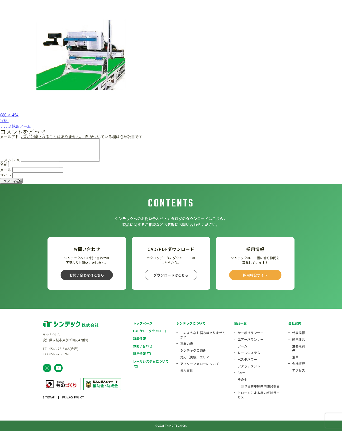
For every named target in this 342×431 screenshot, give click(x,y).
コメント (10, 160)
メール (5, 169)
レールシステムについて (151, 361)
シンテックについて (191, 323)
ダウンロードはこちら (170, 275)
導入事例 (186, 370)
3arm (242, 373)
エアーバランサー (251, 339)
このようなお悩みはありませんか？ (203, 335)
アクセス (298, 370)
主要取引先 (298, 348)
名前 (4, 164)
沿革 (295, 357)
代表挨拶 (298, 333)
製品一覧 (240, 323)
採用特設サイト (255, 275)
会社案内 (294, 323)
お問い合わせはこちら (86, 275)
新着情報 (139, 338)
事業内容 (186, 344)
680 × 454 (9, 115)
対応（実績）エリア (194, 357)
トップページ (142, 323)
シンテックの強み (193, 350)
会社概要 (298, 364)
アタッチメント (249, 366)
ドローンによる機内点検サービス (259, 395)
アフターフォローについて (199, 364)
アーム (242, 346)
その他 (242, 379)
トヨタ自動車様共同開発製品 (259, 386)
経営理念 (298, 339)
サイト (5, 175)
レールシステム (249, 353)
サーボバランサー (251, 333)
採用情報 (139, 353)
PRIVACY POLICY (73, 397)
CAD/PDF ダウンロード (150, 330)
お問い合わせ (142, 346)
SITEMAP (49, 397)
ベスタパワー (247, 359)
